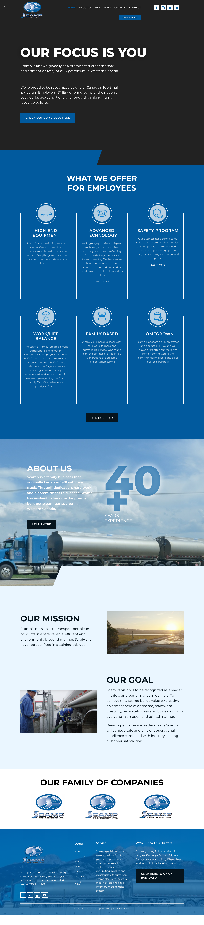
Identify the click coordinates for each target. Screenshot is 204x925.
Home (71, 7)
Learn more (41, 524)
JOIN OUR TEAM (102, 418)
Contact (135, 7)
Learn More (102, 281)
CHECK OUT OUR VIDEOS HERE (48, 117)
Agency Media (121, 908)
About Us (85, 7)
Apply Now (130, 17)
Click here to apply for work (156, 876)
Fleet (107, 7)
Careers (120, 7)
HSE (97, 7)
